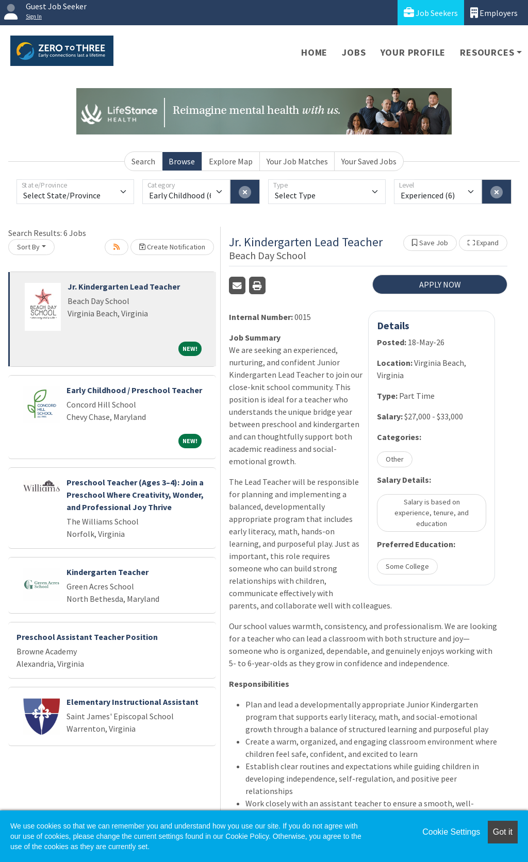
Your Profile (413, 52)
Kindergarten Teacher (107, 572)
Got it (503, 831)
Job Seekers (431, 12)
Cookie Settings (451, 831)
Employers (494, 12)
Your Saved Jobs (369, 161)
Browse (182, 161)
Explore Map (231, 161)
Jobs (354, 52)
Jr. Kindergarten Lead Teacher (124, 286)
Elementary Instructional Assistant (133, 702)
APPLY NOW (440, 284)
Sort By (28, 246)
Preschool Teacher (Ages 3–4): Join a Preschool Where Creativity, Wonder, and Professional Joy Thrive (135, 494)
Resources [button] (487, 52)
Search (143, 161)
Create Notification (172, 246)
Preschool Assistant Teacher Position (87, 637)
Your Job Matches (297, 161)
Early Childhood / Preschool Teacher (134, 390)
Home (314, 52)
